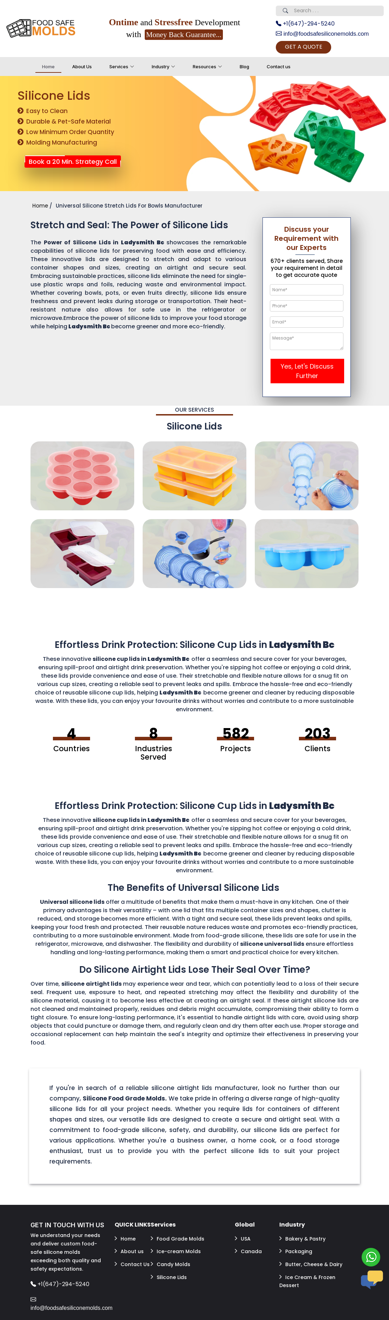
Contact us (279, 68)
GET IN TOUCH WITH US (67, 1226)
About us (129, 1249)
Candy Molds (170, 1259)
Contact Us (132, 1259)
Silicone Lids (169, 1270)
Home (48, 68)
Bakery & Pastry (302, 1238)
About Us (82, 68)
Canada (248, 1249)
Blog (244, 68)
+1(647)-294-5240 (305, 24)
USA (243, 1238)
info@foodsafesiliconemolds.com (326, 33)
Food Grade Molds (177, 1238)
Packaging (295, 1249)
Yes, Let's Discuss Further (307, 372)
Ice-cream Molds (176, 1249)
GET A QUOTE (313, 47)
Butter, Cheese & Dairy (310, 1259)
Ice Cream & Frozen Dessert (307, 1274)
